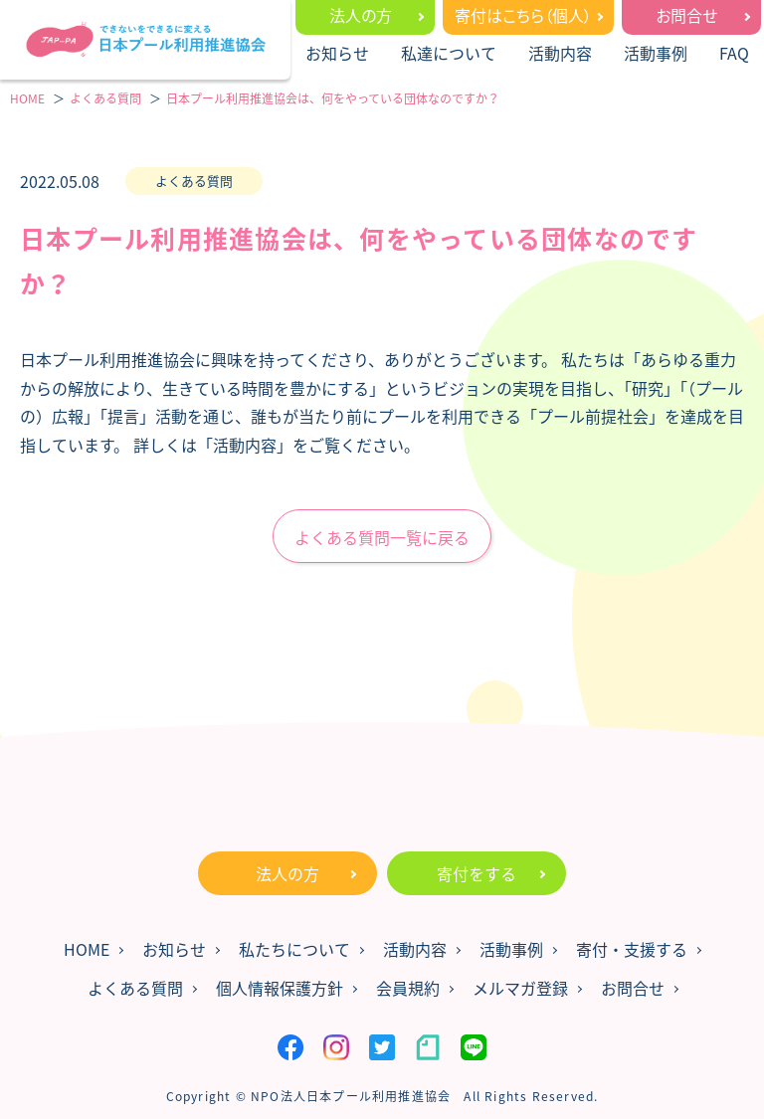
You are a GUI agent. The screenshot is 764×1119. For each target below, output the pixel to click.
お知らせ (337, 53)
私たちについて (294, 949)
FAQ (734, 53)
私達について (448, 53)
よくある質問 (135, 988)
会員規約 (408, 988)
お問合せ (686, 15)
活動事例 (655, 53)
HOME (86, 949)
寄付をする (476, 873)
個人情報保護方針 (279, 988)
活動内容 (560, 53)
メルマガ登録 (520, 988)
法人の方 (360, 15)
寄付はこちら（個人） (523, 15)
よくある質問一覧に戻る (382, 537)
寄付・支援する (631, 949)
